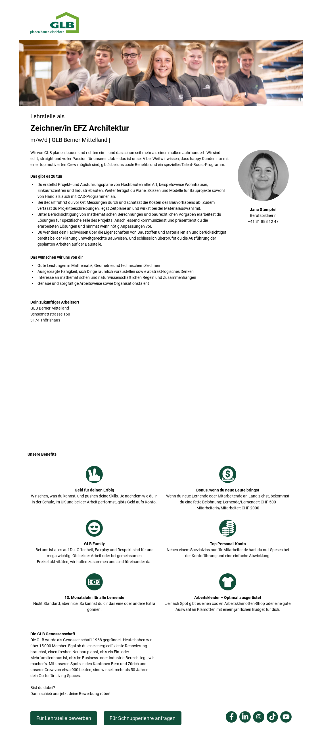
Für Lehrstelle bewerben (63, 718)
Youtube (286, 717)
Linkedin (245, 717)
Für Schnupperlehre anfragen (142, 718)
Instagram (258, 717)
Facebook (231, 717)
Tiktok (272, 717)
